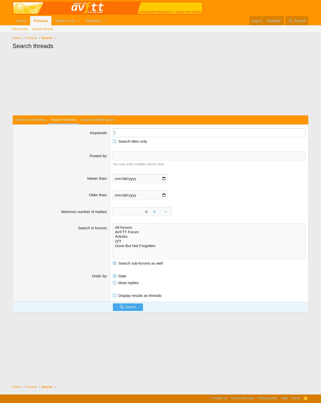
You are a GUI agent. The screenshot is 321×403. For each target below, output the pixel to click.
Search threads (63, 119)
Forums (41, 21)
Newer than (97, 178)
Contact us (219, 398)
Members (94, 21)
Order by (99, 275)
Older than (98, 194)
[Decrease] (167, 211)
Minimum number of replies (84, 211)
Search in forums (92, 227)
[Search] (297, 20)
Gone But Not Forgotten (209, 245)
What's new (64, 21)
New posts (20, 29)
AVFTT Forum (209, 231)
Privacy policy (267, 398)
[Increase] (156, 211)
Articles (209, 236)
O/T (209, 240)
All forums (209, 227)
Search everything (30, 119)
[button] (78, 20)
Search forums (42, 29)
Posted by (98, 156)
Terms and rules (242, 398)
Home (21, 21)
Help (284, 398)
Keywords (98, 133)
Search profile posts (98, 119)
